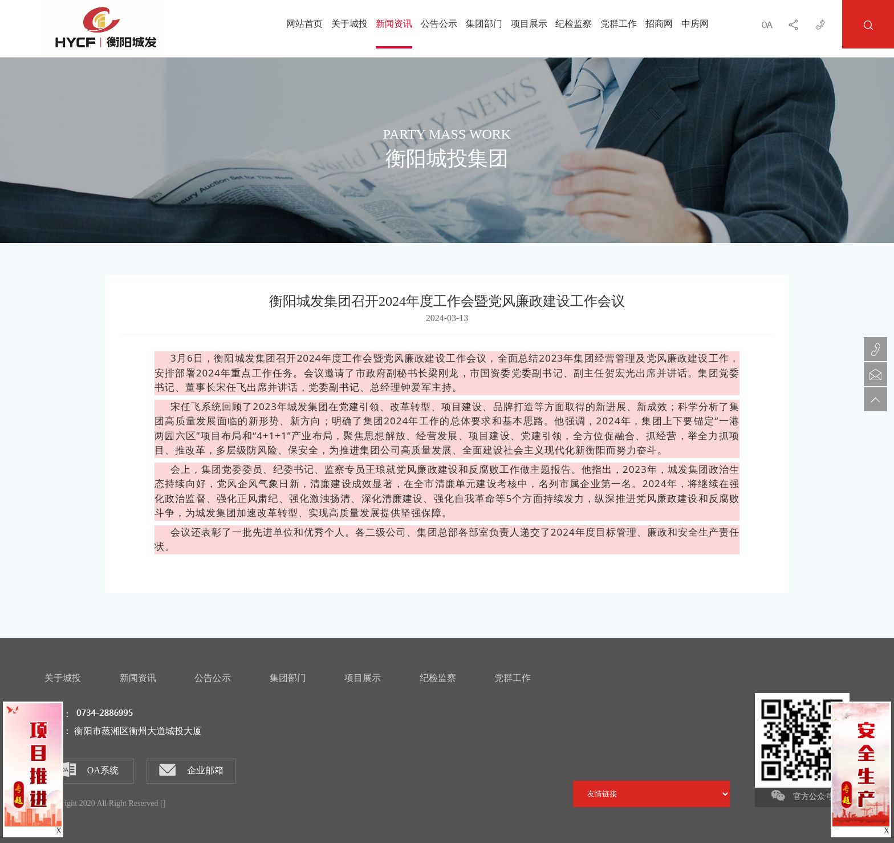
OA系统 (89, 769)
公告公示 (439, 24)
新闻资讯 (394, 24)
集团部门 (484, 24)
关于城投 (349, 24)
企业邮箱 (191, 770)
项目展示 (529, 24)
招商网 (659, 24)
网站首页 (304, 24)
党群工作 (618, 24)
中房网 (695, 24)
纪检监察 (573, 24)
